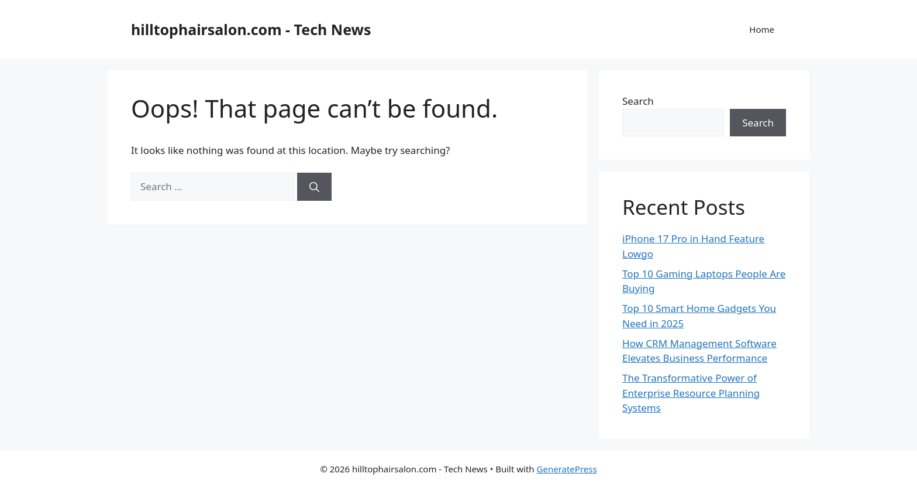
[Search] (314, 187)
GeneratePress (567, 469)
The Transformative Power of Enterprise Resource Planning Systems (691, 392)
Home (761, 29)
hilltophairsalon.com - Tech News (251, 29)
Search (638, 101)
